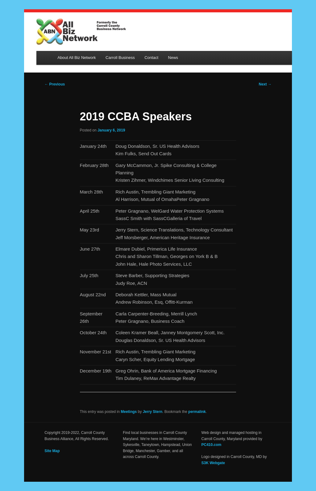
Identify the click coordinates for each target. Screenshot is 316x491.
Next (265, 84)
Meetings (129, 412)
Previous (54, 84)
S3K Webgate (213, 463)
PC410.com (212, 445)
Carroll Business (120, 57)
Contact (151, 57)
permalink (197, 412)
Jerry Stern (152, 412)
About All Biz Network (76, 57)
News (173, 57)
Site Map (52, 451)
